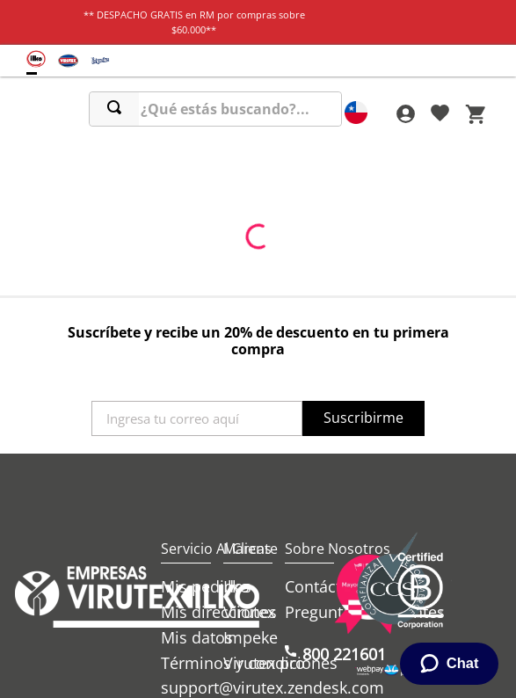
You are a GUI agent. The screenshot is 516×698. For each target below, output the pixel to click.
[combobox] (216, 109)
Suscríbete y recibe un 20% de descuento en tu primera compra (258, 340)
